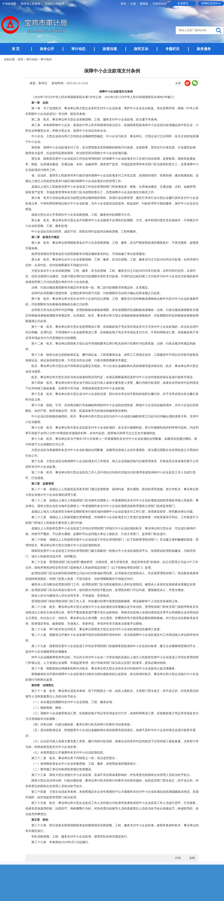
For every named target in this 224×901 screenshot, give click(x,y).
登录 (124, 3)
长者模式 (183, 3)
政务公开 (47, 49)
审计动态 (78, 49)
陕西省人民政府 (30, 3)
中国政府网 (9, 3)
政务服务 (204, 49)
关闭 (192, 858)
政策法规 (110, 49)
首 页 (16, 49)
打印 (178, 858)
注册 (133, 3)
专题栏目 (172, 49)
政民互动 (141, 49)
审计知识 (46, 59)
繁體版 (144, 3)
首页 (20, 59)
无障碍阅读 (159, 3)
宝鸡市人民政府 (54, 3)
